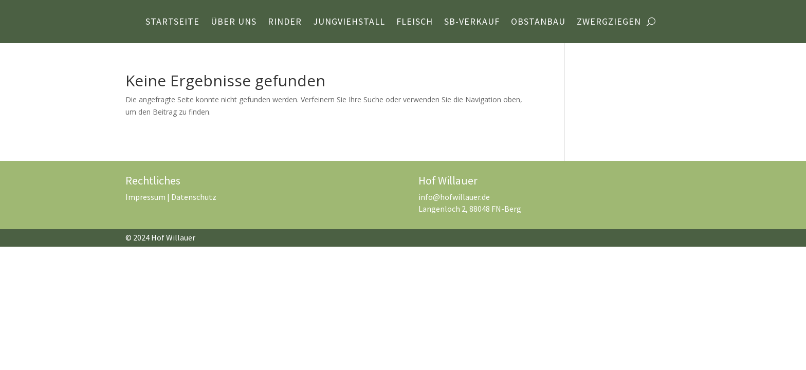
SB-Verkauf (472, 22)
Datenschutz (193, 197)
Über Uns (234, 22)
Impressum (145, 197)
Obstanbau (538, 22)
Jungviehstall (349, 22)
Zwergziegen (609, 22)
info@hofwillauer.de (454, 197)
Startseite (172, 22)
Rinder (285, 22)
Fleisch (414, 22)
